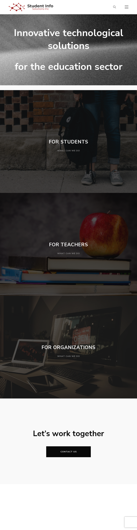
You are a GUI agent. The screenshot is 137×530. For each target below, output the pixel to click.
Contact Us (68, 451)
